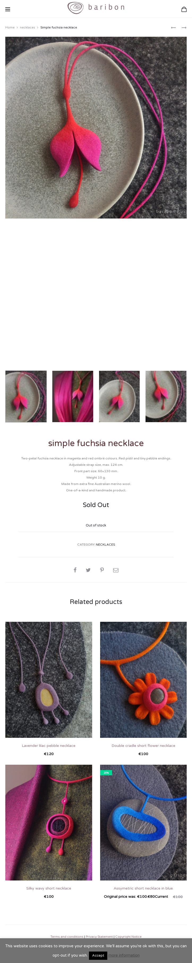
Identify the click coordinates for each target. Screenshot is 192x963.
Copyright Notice (128, 936)
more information (124, 955)
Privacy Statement (99, 936)
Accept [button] (98, 955)
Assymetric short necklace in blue (143, 887)
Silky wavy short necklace (48, 887)
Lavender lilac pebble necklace (48, 745)
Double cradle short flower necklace (143, 745)
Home (10, 26)
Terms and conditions (66, 936)
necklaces (27, 26)
